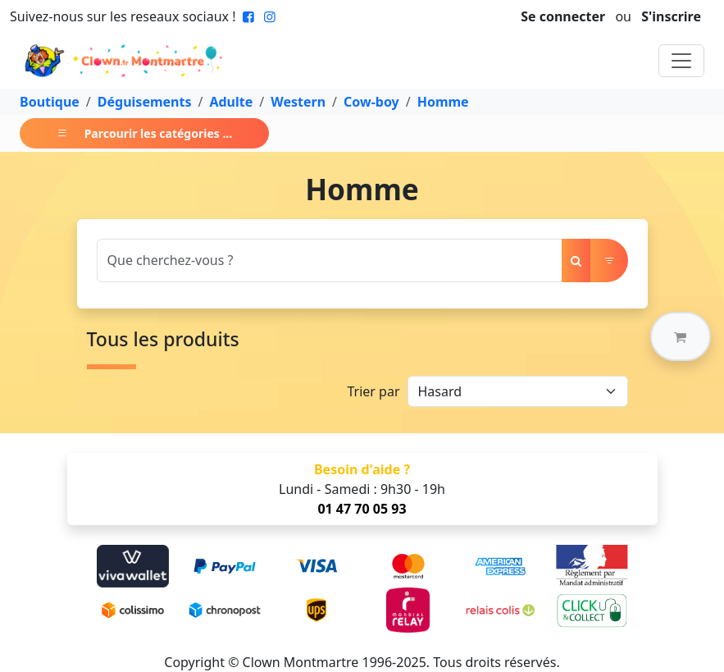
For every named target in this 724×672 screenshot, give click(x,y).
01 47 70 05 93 (361, 509)
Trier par (373, 391)
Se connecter (563, 16)
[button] (680, 336)
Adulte (231, 102)
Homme (443, 102)
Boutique (50, 102)
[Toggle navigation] (681, 60)
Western (298, 102)
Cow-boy (371, 102)
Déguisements (145, 102)
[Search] (329, 260)
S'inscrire (671, 16)
